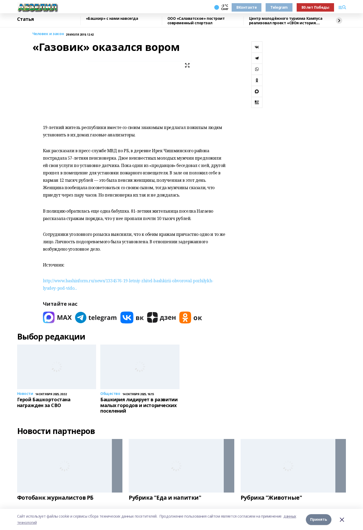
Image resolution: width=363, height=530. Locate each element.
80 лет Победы (315, 7)
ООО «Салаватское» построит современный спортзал (196, 20)
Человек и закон (48, 34)
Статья (25, 19)
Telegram (279, 7)
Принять (318, 519)
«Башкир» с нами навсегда (112, 18)
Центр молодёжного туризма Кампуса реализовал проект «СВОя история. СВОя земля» (285, 20)
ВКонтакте (246, 7)
